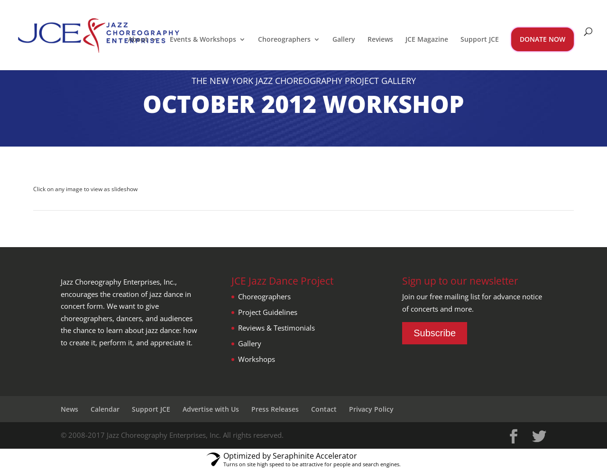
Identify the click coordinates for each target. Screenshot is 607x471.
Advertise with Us (211, 409)
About (138, 40)
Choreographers (284, 40)
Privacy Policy (371, 409)
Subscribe (435, 333)
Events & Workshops (203, 40)
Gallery (343, 40)
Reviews (380, 40)
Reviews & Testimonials (276, 327)
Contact (324, 409)
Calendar (105, 409)
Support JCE (479, 40)
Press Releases (275, 409)
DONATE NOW (542, 39)
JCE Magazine (426, 40)
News (69, 409)
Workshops (256, 359)
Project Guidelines (267, 312)
